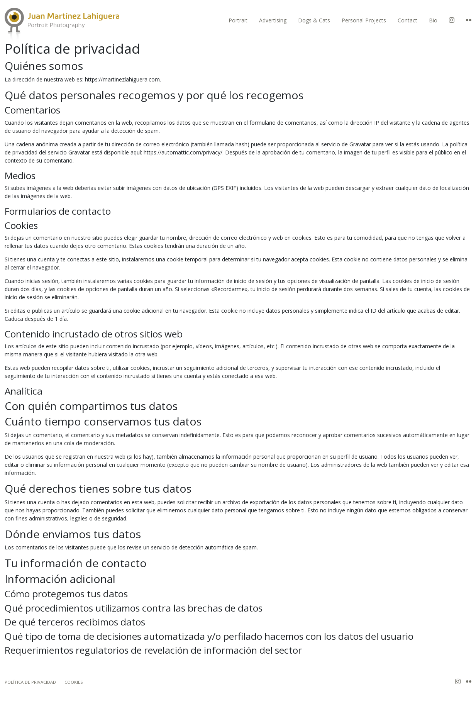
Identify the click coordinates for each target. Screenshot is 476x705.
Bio (433, 20)
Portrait (238, 20)
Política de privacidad (30, 682)
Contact (407, 20)
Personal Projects (364, 20)
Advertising (272, 20)
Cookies (73, 682)
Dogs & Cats (314, 20)
